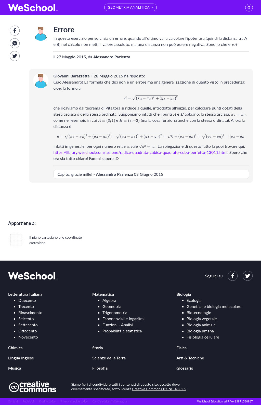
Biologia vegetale (202, 318)
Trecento (26, 306)
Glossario (184, 368)
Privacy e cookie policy (74, 401)
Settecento (28, 324)
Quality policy (47, 401)
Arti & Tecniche (190, 357)
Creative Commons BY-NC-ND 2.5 (159, 389)
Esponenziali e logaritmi (123, 318)
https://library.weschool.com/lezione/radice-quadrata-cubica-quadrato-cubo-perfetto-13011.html (141, 152)
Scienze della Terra (109, 357)
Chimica (15, 347)
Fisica (181, 347)
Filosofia (100, 368)
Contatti (13, 401)
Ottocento (27, 330)
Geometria (111, 306)
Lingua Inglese (21, 357)
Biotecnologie (199, 312)
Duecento (27, 300)
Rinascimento (30, 312)
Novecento (28, 336)
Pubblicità (28, 401)
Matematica (103, 294)
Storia (97, 347)
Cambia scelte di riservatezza (109, 401)
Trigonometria (114, 312)
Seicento (26, 318)
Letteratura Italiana (25, 294)
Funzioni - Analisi (117, 324)
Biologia (183, 294)
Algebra (109, 300)
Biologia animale (201, 324)
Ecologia (194, 300)
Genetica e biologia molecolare (214, 306)
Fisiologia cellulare (203, 336)
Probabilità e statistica (122, 330)
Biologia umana (200, 330)
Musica (14, 368)
